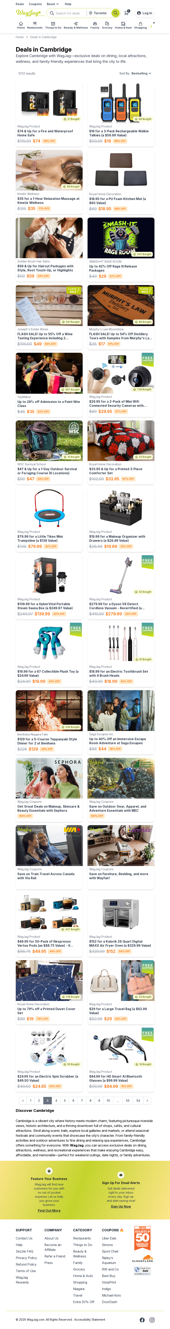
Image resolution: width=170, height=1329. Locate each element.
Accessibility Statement (89, 1319)
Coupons (35, 4)
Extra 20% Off (83, 1302)
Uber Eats (109, 1238)
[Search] (115, 13)
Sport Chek (110, 1251)
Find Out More (49, 1210)
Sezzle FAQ (24, 1251)
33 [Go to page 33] (127, 1100)
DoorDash (109, 1302)
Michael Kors (111, 1295)
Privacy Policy (26, 1258)
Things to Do (82, 1245)
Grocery (79, 1269)
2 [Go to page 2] (39, 1100)
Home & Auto (83, 1276)
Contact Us (24, 1238)
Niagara (78, 1289)
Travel (77, 1295)
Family (78, 1263)
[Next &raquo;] (147, 1101)
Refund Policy (26, 1264)
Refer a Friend (54, 1256)
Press (48, 1263)
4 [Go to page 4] (56, 1100)
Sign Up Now (121, 1206)
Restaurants (82, 1238)
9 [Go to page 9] (99, 1100)
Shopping (80, 1282)
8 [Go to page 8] (90, 1100)
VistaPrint (109, 1282)
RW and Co (110, 1269)
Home (20, 37)
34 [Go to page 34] (138, 1100)
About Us (51, 1238)
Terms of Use (26, 1271)
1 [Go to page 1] (30, 1100)
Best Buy (108, 1276)
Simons (107, 1245)
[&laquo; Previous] (23, 1101)
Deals (20, 4)
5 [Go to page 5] (65, 1100)
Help (68, 4)
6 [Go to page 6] (73, 1100)
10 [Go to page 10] (108, 1100)
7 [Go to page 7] (82, 1100)
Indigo (106, 1289)
